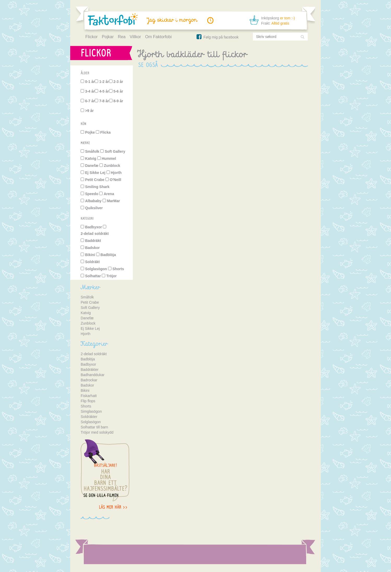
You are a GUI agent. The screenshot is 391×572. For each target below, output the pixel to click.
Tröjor (111, 276)
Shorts (118, 269)
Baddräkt (93, 241)
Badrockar (89, 380)
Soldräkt (92, 262)
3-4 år (90, 91)
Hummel (109, 158)
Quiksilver (94, 208)
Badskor (92, 248)
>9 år (89, 111)
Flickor (91, 37)
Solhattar (93, 276)
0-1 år (90, 82)
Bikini (90, 255)
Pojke (90, 132)
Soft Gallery (115, 151)
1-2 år (104, 82)
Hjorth (116, 173)
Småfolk (92, 151)
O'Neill (115, 180)
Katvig (90, 158)
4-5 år (104, 91)
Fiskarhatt (89, 396)
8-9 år (118, 101)
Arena (109, 194)
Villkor (135, 37)
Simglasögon (91, 411)
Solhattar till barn (94, 427)
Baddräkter (89, 369)
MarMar (113, 201)
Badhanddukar (92, 375)
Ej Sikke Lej (95, 173)
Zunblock (112, 165)
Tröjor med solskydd (97, 432)
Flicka (105, 132)
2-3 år (118, 82)
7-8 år (104, 101)
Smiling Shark (97, 187)
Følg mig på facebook (217, 37)
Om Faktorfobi (158, 37)
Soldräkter (89, 417)
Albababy (93, 201)
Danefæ (91, 165)
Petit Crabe (94, 180)
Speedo (91, 194)
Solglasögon (96, 269)
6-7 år (90, 101)
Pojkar (108, 37)
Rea (121, 37)
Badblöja (108, 255)
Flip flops (88, 401)
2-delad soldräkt (95, 233)
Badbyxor (93, 227)
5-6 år (118, 91)
